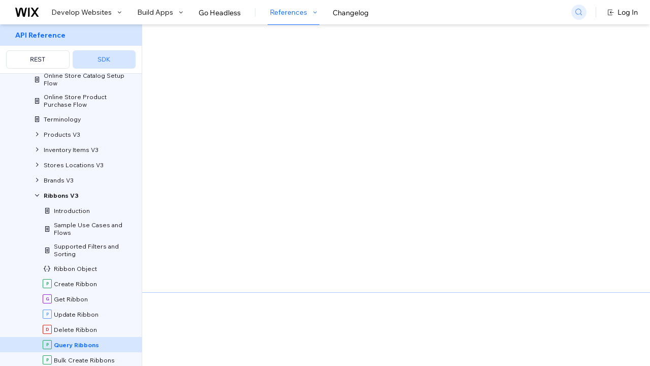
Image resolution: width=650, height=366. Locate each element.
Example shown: (476, 108)
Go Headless (220, 12)
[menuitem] (71, 49)
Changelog (351, 12)
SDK (104, 59)
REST (37, 59)
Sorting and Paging (261, 300)
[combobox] (535, 124)
